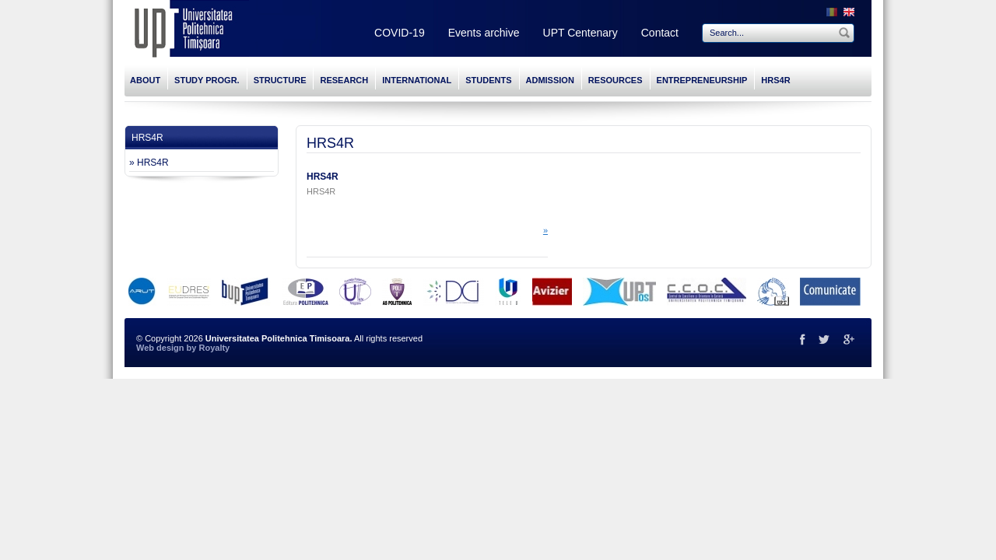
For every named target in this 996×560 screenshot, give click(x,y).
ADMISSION (550, 80)
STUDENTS (488, 80)
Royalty (214, 347)
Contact (660, 32)
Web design (160, 347)
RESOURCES (615, 80)
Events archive (484, 32)
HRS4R (775, 80)
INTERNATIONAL (416, 80)
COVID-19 (399, 32)
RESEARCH (344, 80)
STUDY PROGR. (207, 80)
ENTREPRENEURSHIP (702, 80)
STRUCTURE (280, 80)
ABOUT (145, 80)
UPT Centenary (580, 32)
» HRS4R (149, 162)
